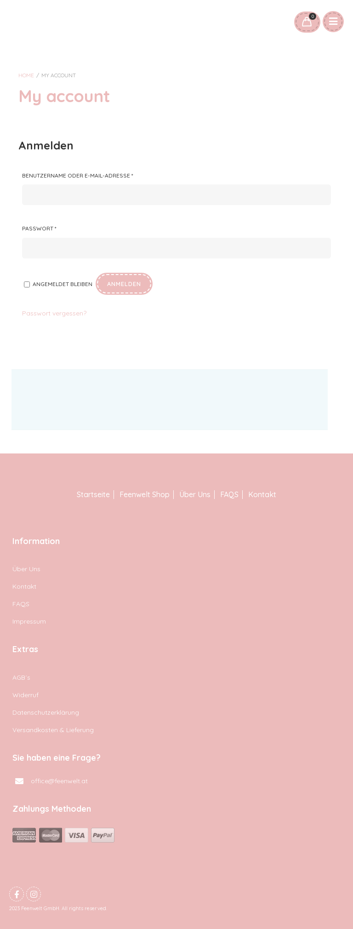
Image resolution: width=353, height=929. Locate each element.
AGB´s (21, 677)
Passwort (39, 228)
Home (26, 75)
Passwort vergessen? (54, 313)
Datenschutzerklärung (45, 712)
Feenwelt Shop (145, 494)
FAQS (229, 494)
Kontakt (262, 494)
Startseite (93, 494)
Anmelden (124, 283)
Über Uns (195, 494)
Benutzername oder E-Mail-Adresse (77, 175)
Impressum (29, 621)
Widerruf (25, 695)
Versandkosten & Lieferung (53, 730)
